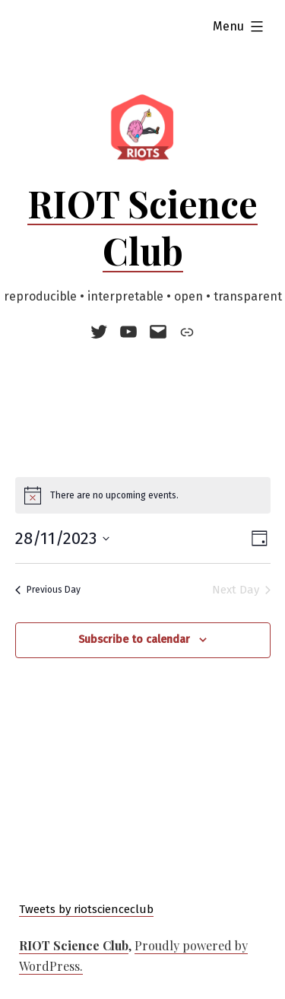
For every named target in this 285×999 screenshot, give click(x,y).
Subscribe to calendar (134, 639)
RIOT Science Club (142, 227)
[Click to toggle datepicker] (62, 538)
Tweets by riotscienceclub (86, 909)
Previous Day (48, 589)
